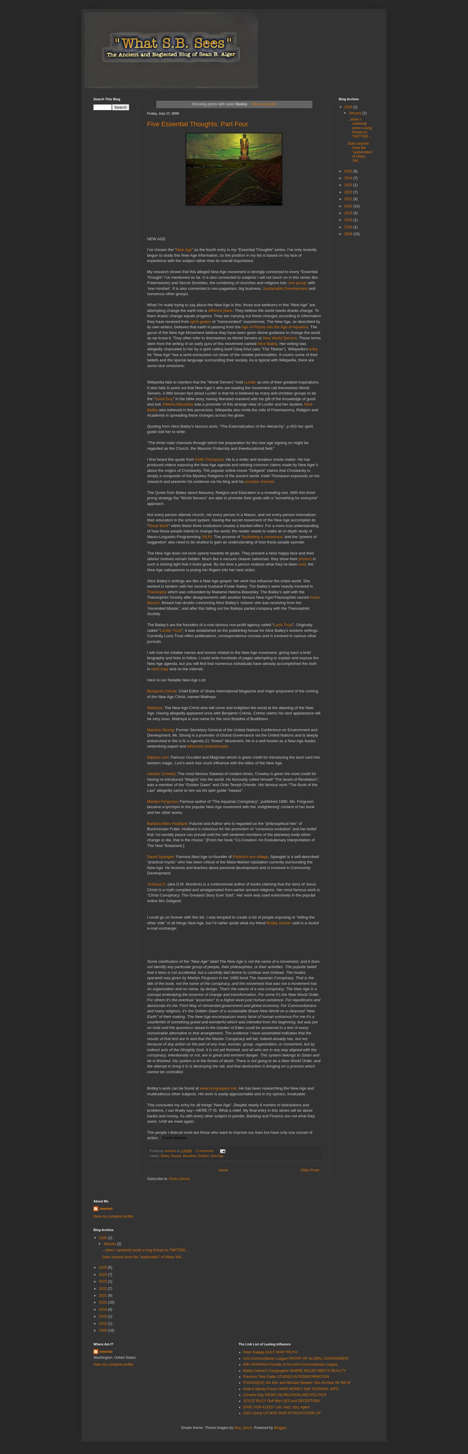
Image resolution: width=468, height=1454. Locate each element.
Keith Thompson (209, 459)
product (305, 559)
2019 (348, 213)
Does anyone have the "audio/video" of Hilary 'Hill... (360, 152)
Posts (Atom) (179, 1179)
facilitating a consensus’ (263, 537)
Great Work (158, 525)
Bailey (165, 1156)
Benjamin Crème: (163, 691)
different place (220, 310)
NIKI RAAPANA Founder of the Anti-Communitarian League (290, 1364)
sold (302, 564)
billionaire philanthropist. (208, 746)
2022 (348, 192)
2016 (348, 227)
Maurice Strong (160, 730)
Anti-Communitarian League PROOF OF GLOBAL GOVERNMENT (296, 1358)
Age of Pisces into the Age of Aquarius (274, 327)
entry (313, 349)
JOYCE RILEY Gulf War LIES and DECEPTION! (281, 1401)
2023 (348, 185)
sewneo (106, 1209)
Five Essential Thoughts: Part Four (197, 124)
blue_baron (243, 1428)
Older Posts (310, 1170)
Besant (176, 1156)
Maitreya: (155, 708)
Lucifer (250, 382)
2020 (348, 206)
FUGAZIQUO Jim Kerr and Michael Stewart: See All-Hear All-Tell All (296, 1383)
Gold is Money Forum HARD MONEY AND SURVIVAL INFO (291, 1389)
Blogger (280, 1428)
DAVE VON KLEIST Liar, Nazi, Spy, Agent (276, 1407)
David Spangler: (161, 856)
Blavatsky (189, 1156)
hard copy (160, 669)
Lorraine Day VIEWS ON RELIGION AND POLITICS (285, 1395)
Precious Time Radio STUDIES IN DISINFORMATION (286, 1377)
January (355, 113)
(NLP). (207, 537)
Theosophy (157, 592)
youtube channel (259, 481)
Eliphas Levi (157, 757)
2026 (348, 107)
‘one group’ (297, 283)
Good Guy (164, 399)
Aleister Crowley (161, 773)
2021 (348, 199)
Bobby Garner (279, 923)
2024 (348, 178)
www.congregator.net (218, 1088)
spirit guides (200, 321)
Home (223, 1170)
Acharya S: (157, 884)
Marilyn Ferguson (162, 801)
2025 (348, 171)
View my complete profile (113, 1216)
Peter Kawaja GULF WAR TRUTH (270, 1352)
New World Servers (280, 338)
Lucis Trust (282, 625)
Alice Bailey (267, 343)
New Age (184, 249)
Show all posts (263, 104)
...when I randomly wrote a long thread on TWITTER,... (360, 128)
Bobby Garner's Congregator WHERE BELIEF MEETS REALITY (294, 1371)
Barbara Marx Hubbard (167, 823)
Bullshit (203, 1156)
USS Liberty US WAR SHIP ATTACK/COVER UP (282, 1413)
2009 (348, 234)
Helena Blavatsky (178, 404)
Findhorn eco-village (250, 856)
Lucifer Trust (171, 630)
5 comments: (205, 1151)
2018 (348, 220)
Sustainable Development (285, 288)
